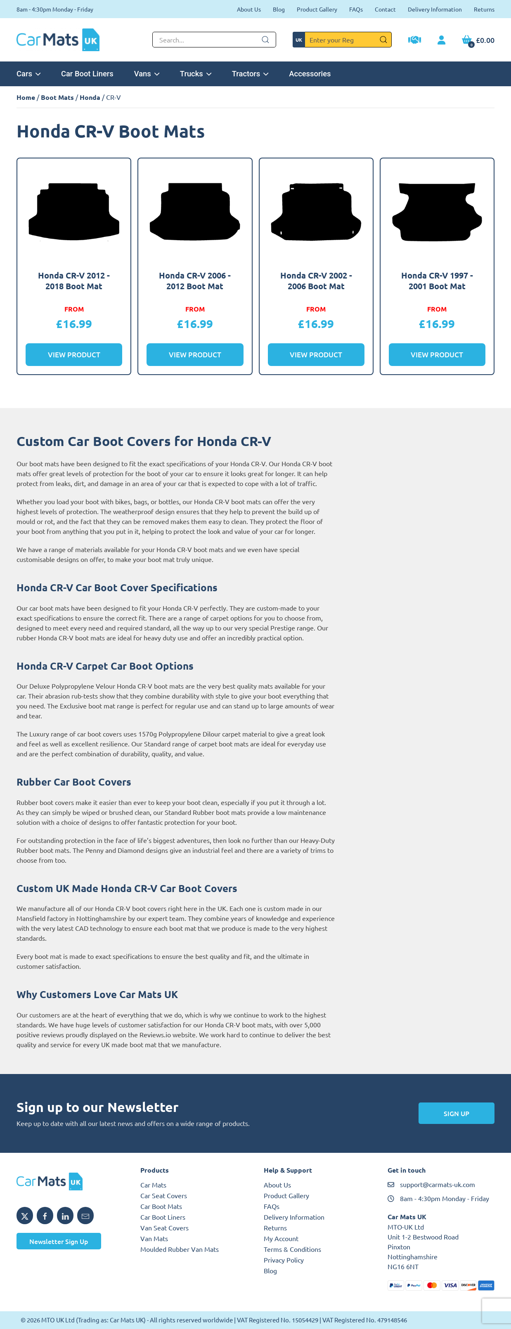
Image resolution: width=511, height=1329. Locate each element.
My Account (281, 1238)
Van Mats (154, 1238)
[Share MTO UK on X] (25, 1215)
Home (26, 97)
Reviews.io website (168, 1034)
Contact (385, 9)
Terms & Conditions (292, 1249)
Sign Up (456, 1113)
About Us (249, 9)
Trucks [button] (195, 73)
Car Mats (153, 1184)
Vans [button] (146, 73)
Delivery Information (435, 9)
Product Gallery (317, 9)
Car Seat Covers (163, 1195)
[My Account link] (441, 40)
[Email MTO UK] (85, 1215)
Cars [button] (28, 73)
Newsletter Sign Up (58, 1241)
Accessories (310, 73)
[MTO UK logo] (70, 1181)
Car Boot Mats (161, 1206)
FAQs (356, 9)
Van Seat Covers (164, 1227)
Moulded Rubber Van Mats (179, 1249)
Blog (279, 9)
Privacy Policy (284, 1260)
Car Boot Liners (87, 73)
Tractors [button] (250, 73)
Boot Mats (57, 97)
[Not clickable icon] (214, 39)
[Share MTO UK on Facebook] (45, 1215)
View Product (74, 354)
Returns (484, 9)
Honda (90, 97)
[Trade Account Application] (414, 41)
